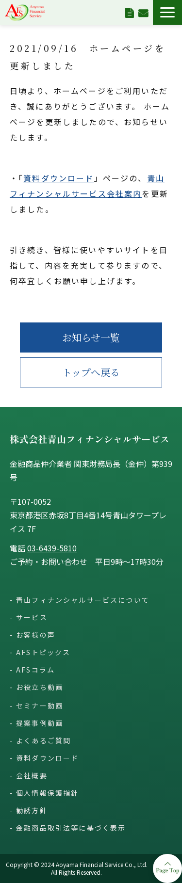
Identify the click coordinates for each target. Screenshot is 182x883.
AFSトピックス (43, 652)
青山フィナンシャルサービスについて (82, 600)
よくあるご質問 (43, 740)
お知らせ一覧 (91, 337)
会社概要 (32, 775)
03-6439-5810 (52, 548)
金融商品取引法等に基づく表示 (71, 828)
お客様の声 (35, 635)
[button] (167, 12)
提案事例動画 (39, 723)
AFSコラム (35, 669)
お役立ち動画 (39, 687)
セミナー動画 (39, 705)
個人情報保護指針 (47, 793)
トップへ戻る (91, 372)
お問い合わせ (143, 12)
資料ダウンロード (129, 12)
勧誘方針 (32, 810)
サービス (32, 617)
